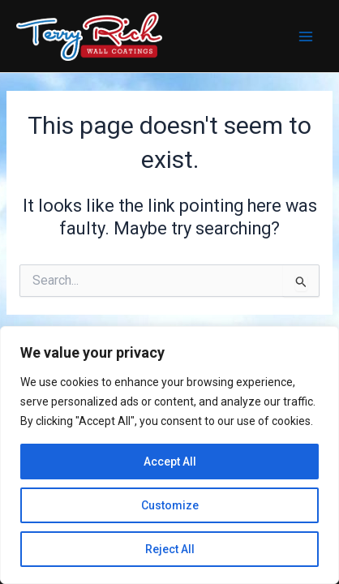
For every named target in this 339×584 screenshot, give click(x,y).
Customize (170, 505)
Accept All (170, 461)
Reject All (170, 549)
